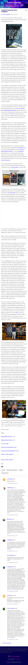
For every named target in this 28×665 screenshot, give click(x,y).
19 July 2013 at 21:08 (12, 591)
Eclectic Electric (15, 167)
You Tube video (5, 443)
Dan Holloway (10, 555)
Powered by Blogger (14, 656)
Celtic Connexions (5, 160)
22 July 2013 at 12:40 (12, 639)
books (3, 470)
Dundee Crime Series (12, 470)
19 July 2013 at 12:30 (12, 562)
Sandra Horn (10, 595)
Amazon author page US (7, 459)
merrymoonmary (17, 659)
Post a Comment (7, 643)
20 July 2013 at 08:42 (12, 604)
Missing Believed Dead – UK (8, 436)
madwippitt (10, 540)
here (13, 114)
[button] (26, 10)
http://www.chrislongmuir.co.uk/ (9, 447)
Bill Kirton (21, 151)
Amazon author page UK (7, 454)
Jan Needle (10, 479)
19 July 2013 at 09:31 (12, 483)
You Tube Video (12, 192)
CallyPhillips (10, 487)
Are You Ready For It (20, 147)
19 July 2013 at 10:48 (12, 515)
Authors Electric (14, 2)
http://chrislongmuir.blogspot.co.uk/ (10, 450)
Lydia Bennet (10, 566)
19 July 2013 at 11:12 (12, 551)
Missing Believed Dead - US (7, 440)
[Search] (26, 3)
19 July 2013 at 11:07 (12, 535)
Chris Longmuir (11, 608)
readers (21, 470)
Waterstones (5, 473)
